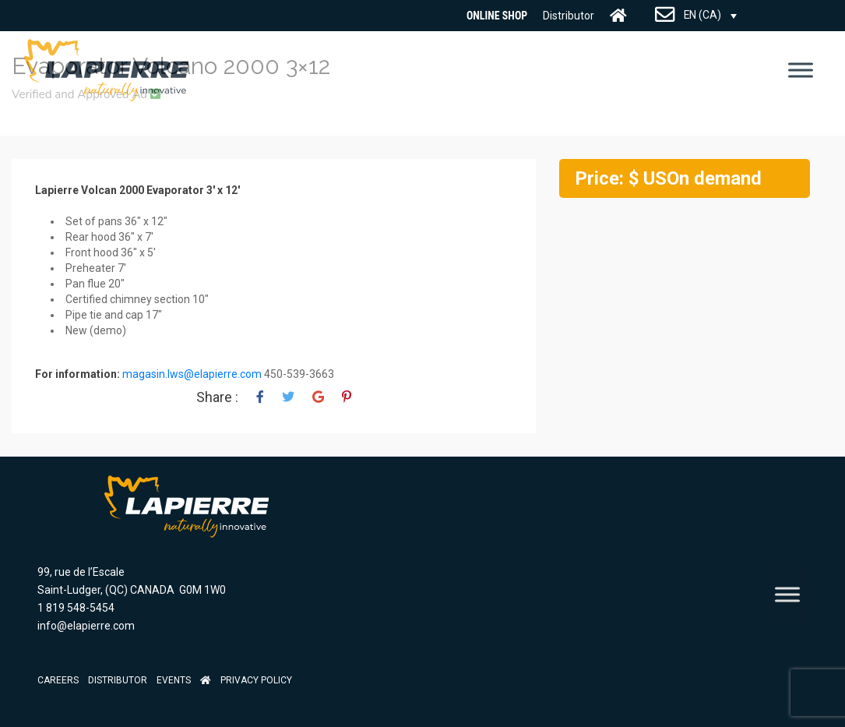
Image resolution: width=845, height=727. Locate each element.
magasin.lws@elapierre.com (192, 374)
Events (174, 680)
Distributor (568, 15)
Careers (58, 680)
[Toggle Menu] (800, 69)
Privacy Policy (256, 680)
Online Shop (496, 15)
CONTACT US (665, 15)
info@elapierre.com (86, 625)
